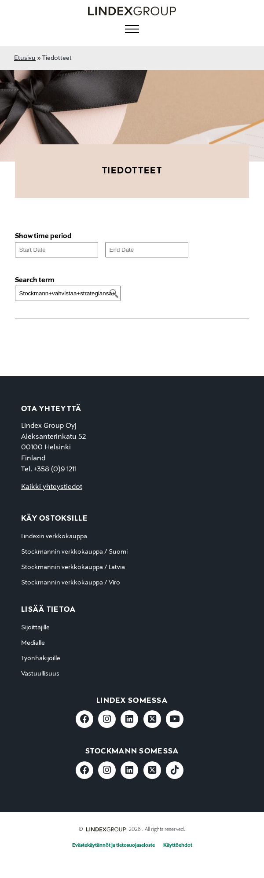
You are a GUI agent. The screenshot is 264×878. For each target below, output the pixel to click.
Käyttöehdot (177, 845)
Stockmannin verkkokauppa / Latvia (73, 567)
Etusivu (25, 58)
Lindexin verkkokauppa (54, 536)
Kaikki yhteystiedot (51, 487)
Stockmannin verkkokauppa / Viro (70, 582)
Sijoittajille (35, 627)
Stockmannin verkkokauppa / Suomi (74, 551)
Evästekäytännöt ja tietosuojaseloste (113, 845)
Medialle (33, 643)
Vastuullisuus (40, 673)
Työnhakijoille (40, 658)
